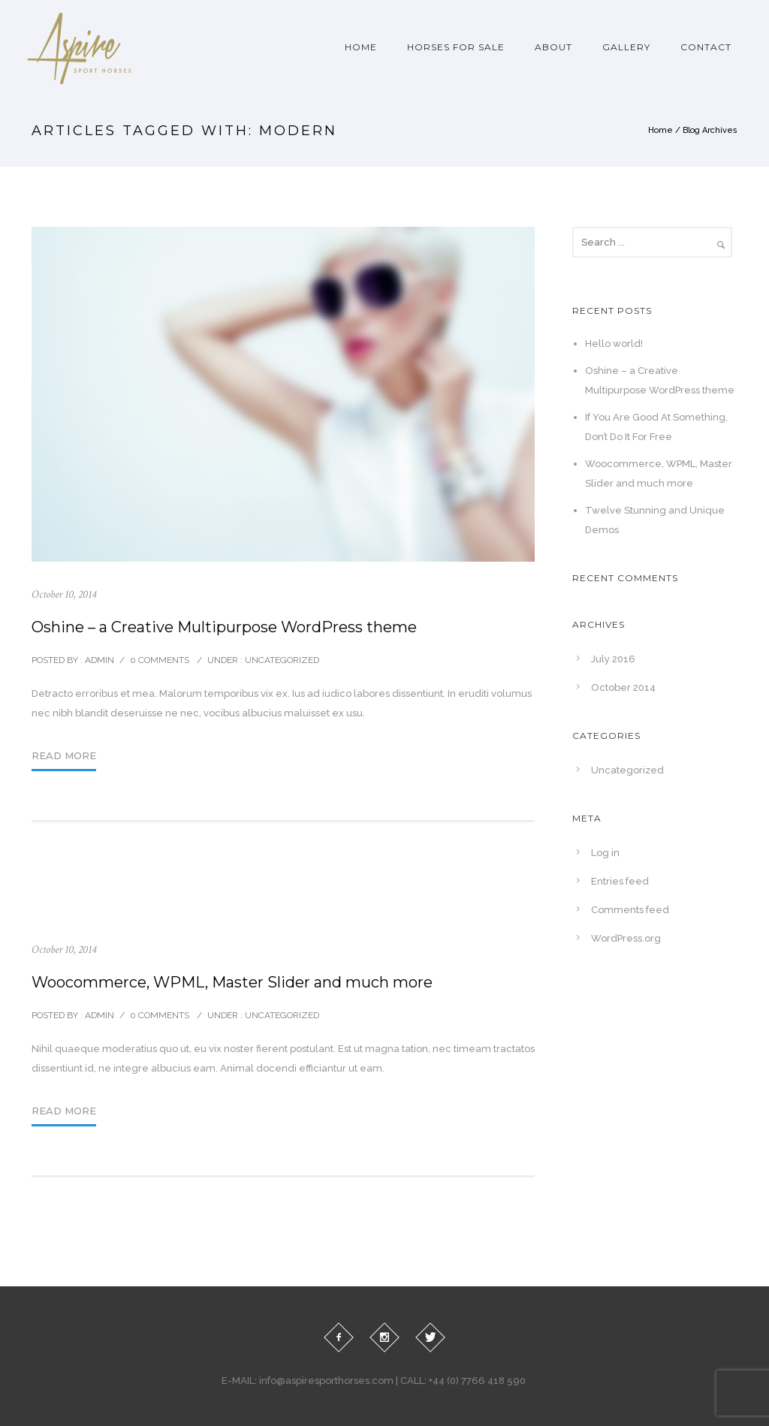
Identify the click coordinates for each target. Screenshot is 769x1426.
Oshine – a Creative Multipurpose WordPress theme (224, 627)
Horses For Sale (456, 47)
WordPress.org (626, 938)
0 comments (159, 660)
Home (361, 47)
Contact (705, 47)
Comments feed (630, 909)
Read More (64, 755)
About (553, 47)
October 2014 (623, 687)
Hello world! (614, 343)
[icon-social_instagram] (384, 1337)
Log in (605, 852)
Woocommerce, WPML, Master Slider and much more (232, 982)
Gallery (626, 47)
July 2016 (613, 659)
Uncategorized (281, 660)
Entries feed (620, 881)
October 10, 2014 (64, 594)
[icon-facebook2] (338, 1337)
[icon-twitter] (430, 1337)
